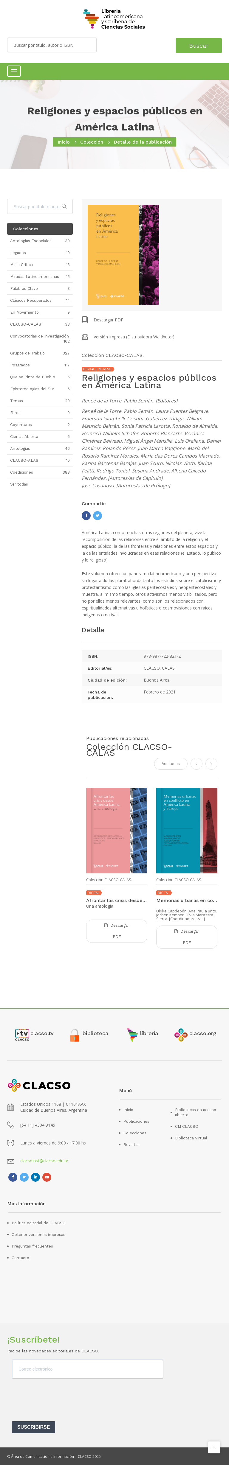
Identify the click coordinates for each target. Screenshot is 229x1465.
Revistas (131, 1144)
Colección (91, 142)
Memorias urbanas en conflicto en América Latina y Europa (186, 900)
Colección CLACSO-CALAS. (109, 879)
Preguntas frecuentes (32, 1245)
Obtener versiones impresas (38, 1234)
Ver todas (171, 763)
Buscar (197, 45)
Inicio (64, 142)
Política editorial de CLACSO (39, 1222)
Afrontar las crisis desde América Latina (116, 900)
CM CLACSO (186, 1126)
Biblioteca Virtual (191, 1137)
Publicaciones (136, 1121)
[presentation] (57, 1401)
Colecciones (134, 1132)
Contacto (20, 1257)
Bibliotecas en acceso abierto (195, 1111)
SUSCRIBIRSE (33, 1426)
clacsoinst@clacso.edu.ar (44, 1160)
